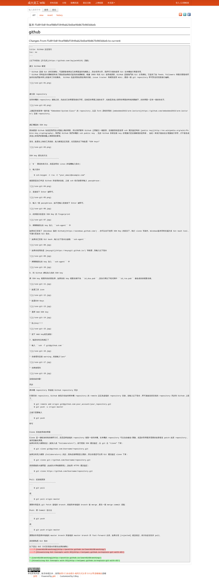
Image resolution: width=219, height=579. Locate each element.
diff (33, 15)
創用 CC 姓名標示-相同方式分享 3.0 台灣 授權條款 (80, 573)
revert (50, 15)
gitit (54, 576)
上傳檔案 (99, 3)
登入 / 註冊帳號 (182, 3)
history (60, 15)
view (41, 15)
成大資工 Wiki (36, 2)
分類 (64, 3)
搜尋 (46, 10)
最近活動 (87, 3)
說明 (35, 576)
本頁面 (111, 3)
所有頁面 (54, 3)
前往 (54, 10)
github (34, 32)
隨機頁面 (74, 3)
